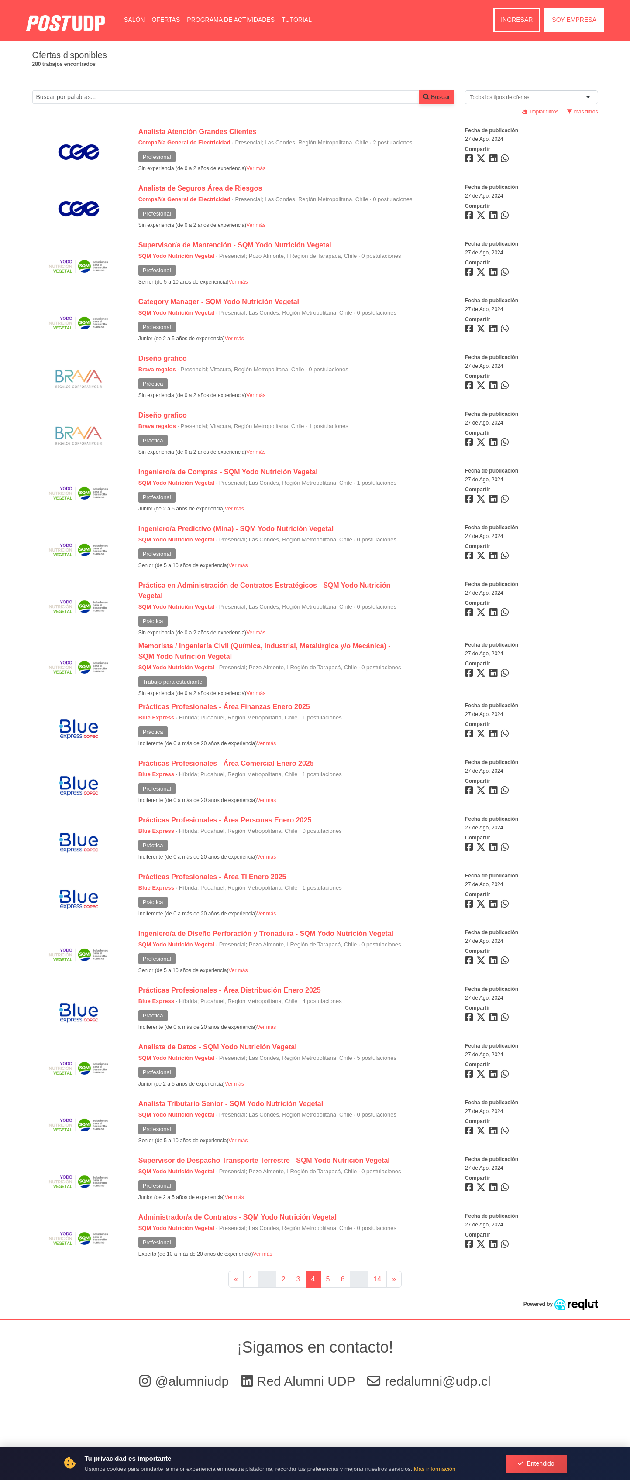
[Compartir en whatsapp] (506, 160)
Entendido (536, 1463)
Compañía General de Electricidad (184, 142)
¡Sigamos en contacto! (315, 1347)
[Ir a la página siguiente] (394, 1279)
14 (377, 1279)
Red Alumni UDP (300, 1381)
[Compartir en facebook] (470, 160)
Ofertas (165, 19)
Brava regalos (157, 369)
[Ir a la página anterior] (236, 1279)
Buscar (436, 96)
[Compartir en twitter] (482, 160)
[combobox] (501, 97)
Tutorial (297, 19)
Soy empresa (574, 19)
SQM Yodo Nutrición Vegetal (176, 256)
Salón (134, 19)
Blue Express (156, 717)
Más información (434, 1469)
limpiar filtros (540, 112)
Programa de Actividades (231, 19)
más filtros (582, 112)
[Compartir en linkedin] (495, 160)
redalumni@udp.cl (428, 1381)
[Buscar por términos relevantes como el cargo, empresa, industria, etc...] (226, 97)
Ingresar (517, 19)
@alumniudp (185, 1381)
